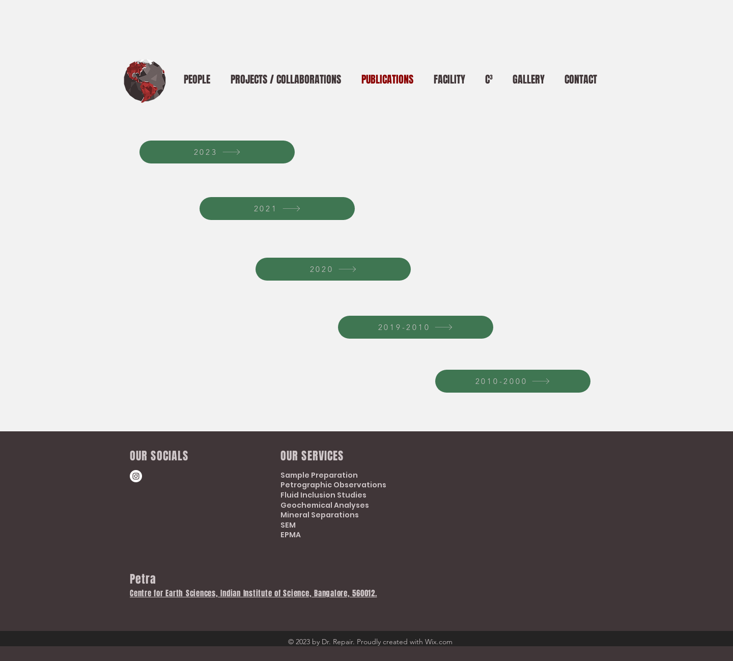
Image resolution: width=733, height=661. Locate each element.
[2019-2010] (415, 327)
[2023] (217, 152)
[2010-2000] (512, 381)
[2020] (333, 269)
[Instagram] (136, 476)
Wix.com (439, 641)
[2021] (277, 208)
